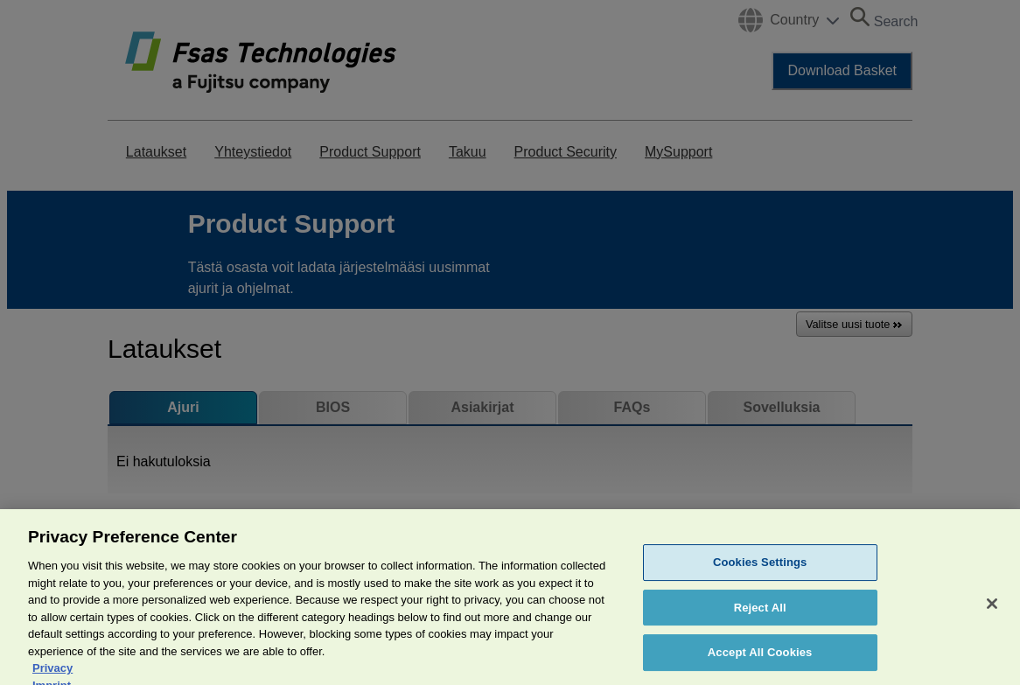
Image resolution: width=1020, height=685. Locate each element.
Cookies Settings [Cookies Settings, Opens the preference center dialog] (760, 580)
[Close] (992, 622)
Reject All (760, 626)
